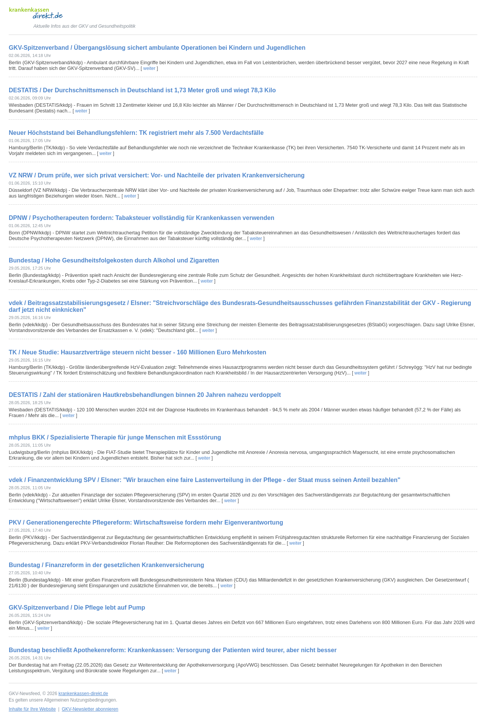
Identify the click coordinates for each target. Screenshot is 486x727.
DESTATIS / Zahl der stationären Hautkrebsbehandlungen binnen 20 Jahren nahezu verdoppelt (145, 395)
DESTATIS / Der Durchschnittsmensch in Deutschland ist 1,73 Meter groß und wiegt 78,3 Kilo (142, 90)
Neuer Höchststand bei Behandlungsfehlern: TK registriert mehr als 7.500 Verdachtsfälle (136, 133)
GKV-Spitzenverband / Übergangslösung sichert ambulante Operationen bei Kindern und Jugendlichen (157, 47)
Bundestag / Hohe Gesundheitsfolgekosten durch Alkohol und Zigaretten (114, 260)
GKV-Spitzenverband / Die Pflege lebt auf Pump (77, 607)
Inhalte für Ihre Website (32, 709)
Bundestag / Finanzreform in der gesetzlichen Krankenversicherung (106, 565)
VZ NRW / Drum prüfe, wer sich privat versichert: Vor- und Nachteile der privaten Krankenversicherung (157, 175)
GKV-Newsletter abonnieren (90, 709)
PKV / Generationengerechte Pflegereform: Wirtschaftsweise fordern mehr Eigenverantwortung (146, 522)
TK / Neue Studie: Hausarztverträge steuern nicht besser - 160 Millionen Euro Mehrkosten (137, 352)
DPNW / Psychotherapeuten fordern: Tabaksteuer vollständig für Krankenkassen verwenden (141, 218)
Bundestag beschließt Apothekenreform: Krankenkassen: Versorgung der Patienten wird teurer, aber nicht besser (173, 650)
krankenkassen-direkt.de (83, 693)
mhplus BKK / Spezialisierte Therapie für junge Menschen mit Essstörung (115, 437)
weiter (149, 68)
